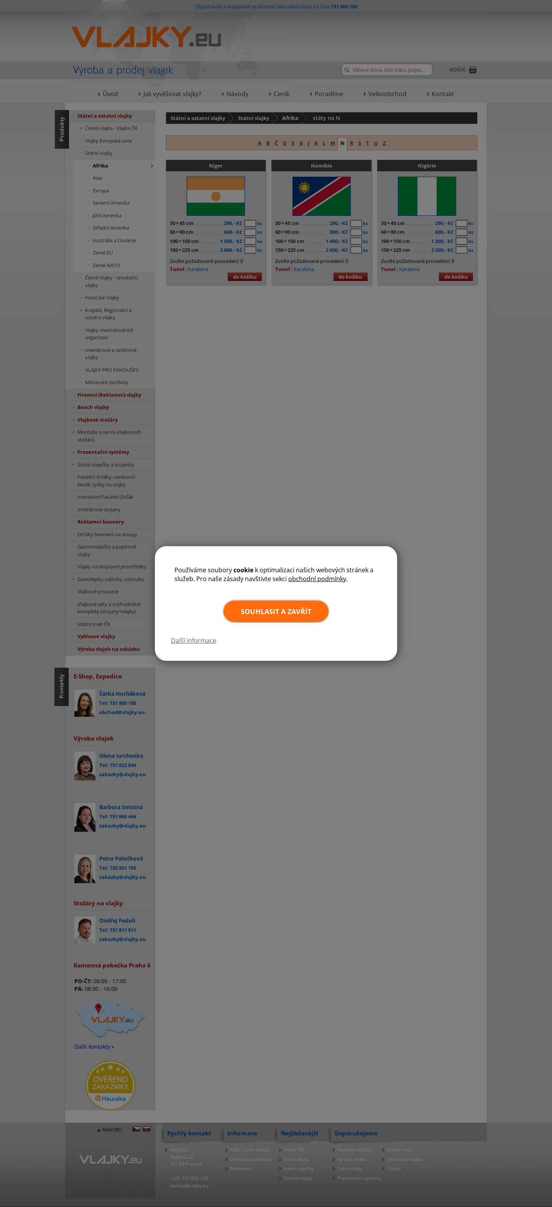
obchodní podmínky (317, 579)
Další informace (193, 640)
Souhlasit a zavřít (276, 611)
